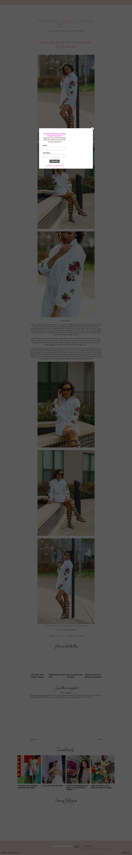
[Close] (92, 128)
